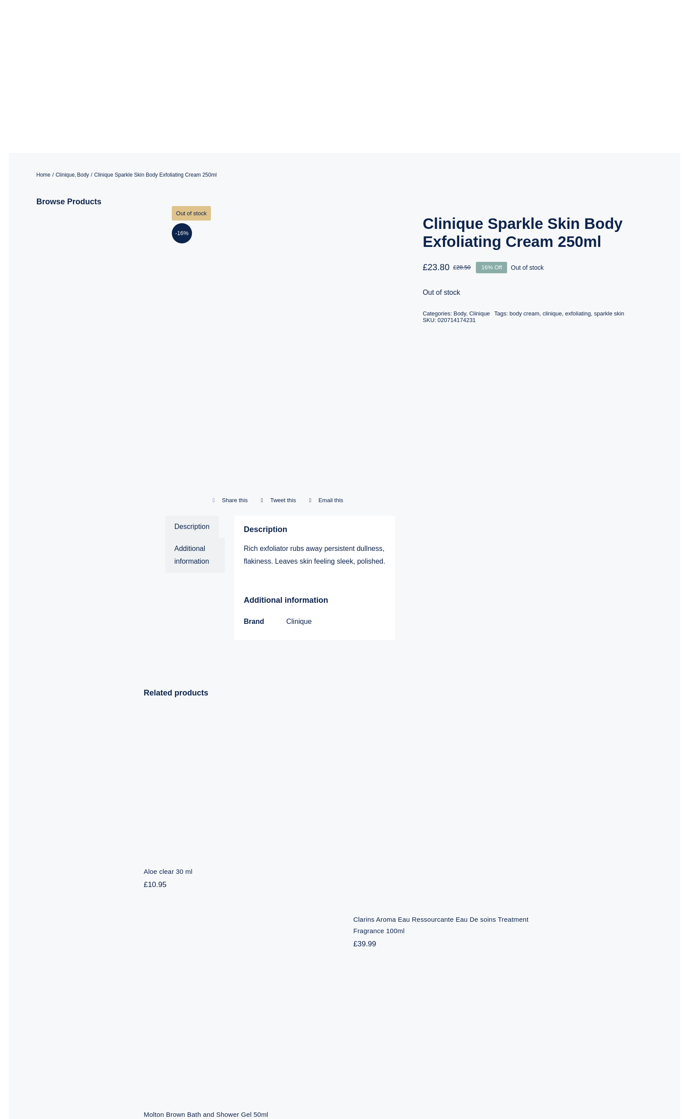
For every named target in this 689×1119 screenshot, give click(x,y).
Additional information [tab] (191, 457)
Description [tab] (192, 428)
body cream (525, 215)
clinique (552, 215)
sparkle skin (609, 215)
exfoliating (578, 215)
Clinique (299, 524)
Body (459, 215)
